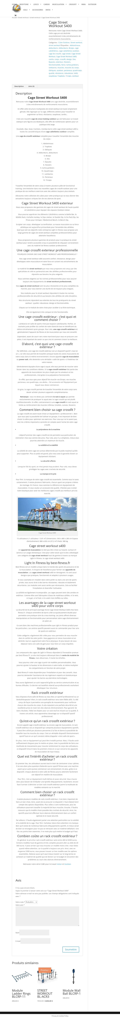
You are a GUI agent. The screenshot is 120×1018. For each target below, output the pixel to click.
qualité (51, 73)
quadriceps (77, 70)
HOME (14, 5)
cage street (66, 54)
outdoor (60, 70)
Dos (74, 59)
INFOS (48, 10)
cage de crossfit (55, 54)
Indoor (59, 864)
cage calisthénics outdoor (69, 51)
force (63, 65)
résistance (59, 73)
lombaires (53, 67)
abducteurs (53, 48)
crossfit (63, 59)
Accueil (14, 17)
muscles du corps (72, 67)
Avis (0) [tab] (31, 86)
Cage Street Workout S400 (66, 56)
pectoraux (68, 70)
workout (75, 76)
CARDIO (47, 5)
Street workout (23, 17)
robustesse (68, 73)
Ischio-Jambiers (72, 65)
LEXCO (36, 5)
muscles (61, 67)
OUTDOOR (92, 5)
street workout (35, 17)
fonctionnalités (54, 65)
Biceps (71, 48)
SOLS (25, 10)
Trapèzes (61, 76)
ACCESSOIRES (37, 10)
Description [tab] (19, 86)
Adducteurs (63, 48)
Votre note (20, 902)
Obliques (52, 70)
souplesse (53, 76)
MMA (83, 5)
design (69, 59)
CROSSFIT (73, 5)
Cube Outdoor (64, 42)
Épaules (52, 62)
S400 (76, 73)
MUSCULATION (58, 5)
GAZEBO (15, 10)
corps (57, 59)
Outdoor (67, 864)
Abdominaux (75, 45)
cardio (51, 59)
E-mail (18, 941)
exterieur (59, 62)
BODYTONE (24, 5)
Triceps (68, 76)
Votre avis (20, 905)
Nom (17, 933)
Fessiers (67, 62)
